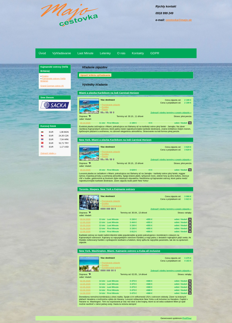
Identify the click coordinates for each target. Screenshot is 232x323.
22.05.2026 (85, 287)
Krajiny (45, 76)
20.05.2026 (85, 225)
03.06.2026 (85, 290)
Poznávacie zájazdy (111, 104)
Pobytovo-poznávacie (111, 206)
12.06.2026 (85, 231)
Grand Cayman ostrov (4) (52, 86)
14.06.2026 (85, 293)
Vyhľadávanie (61, 53)
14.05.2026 (85, 284)
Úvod (42, 53)
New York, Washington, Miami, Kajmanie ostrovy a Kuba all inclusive (119, 250)
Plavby (105, 109)
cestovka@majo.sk (179, 20)
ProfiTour (187, 318)
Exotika (105, 107)
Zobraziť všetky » (48, 153)
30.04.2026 (85, 219)
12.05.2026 (85, 222)
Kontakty (138, 53)
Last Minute (85, 53)
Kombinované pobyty (111, 267)
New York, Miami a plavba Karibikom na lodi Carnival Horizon (115, 139)
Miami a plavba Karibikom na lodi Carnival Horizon (109, 92)
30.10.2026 (85, 123)
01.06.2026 (85, 228)
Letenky (105, 53)
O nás (121, 53)
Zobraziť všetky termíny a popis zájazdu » (170, 112)
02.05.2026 (85, 281)
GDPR (154, 53)
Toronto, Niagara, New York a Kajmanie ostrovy (107, 189)
